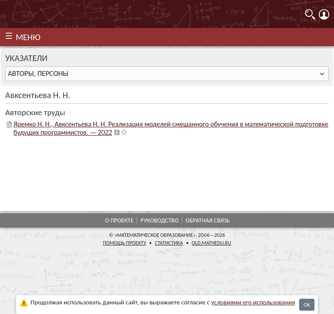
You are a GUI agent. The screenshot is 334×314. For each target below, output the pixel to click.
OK (307, 304)
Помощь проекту (125, 243)
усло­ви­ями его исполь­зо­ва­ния (253, 302)
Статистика (169, 243)
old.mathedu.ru (211, 243)
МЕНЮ (28, 37)
